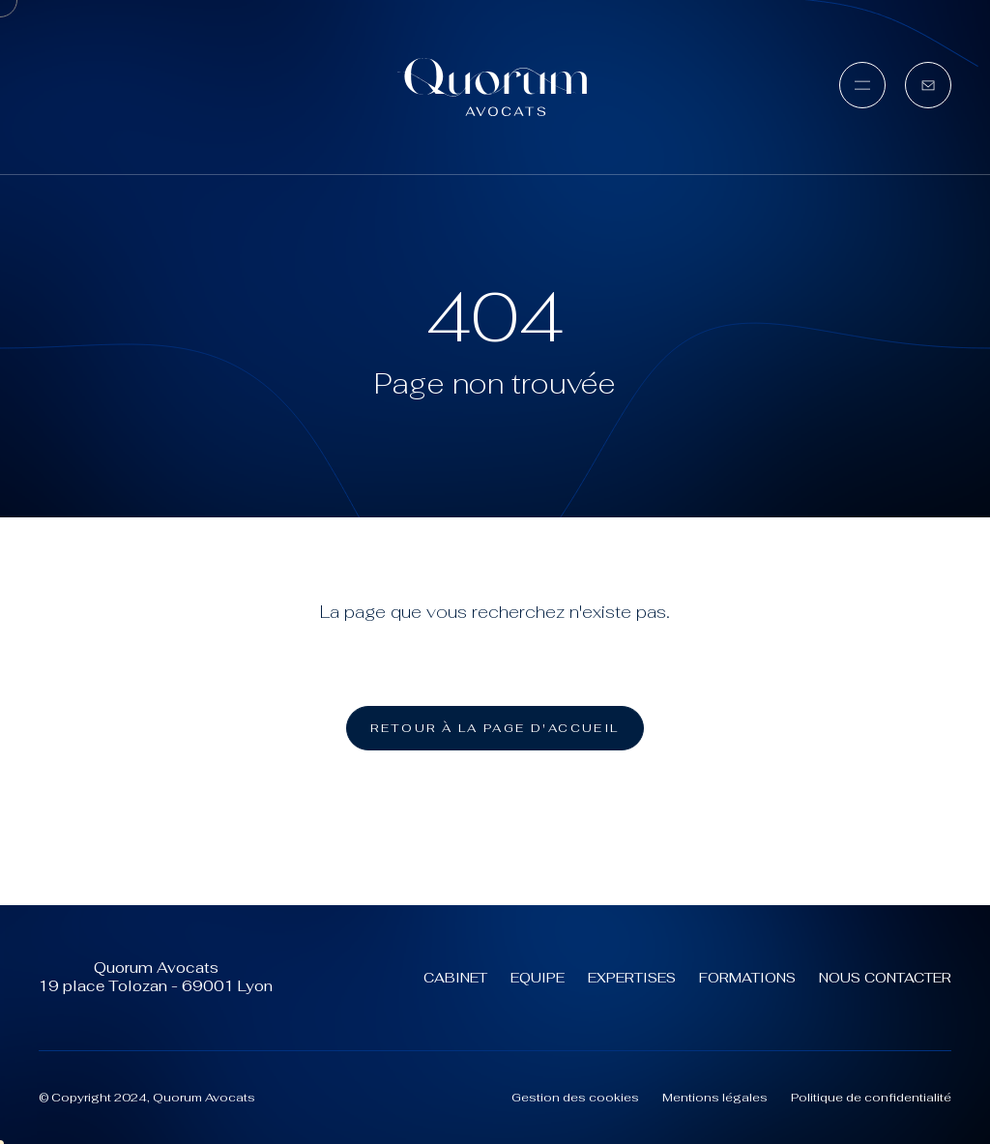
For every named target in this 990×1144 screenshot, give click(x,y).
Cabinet (455, 977)
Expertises (632, 977)
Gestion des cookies (575, 1097)
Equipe (537, 977)
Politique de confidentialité (871, 1097)
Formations (747, 977)
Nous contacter (885, 977)
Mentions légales (715, 1097)
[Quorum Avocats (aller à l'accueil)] (495, 87)
